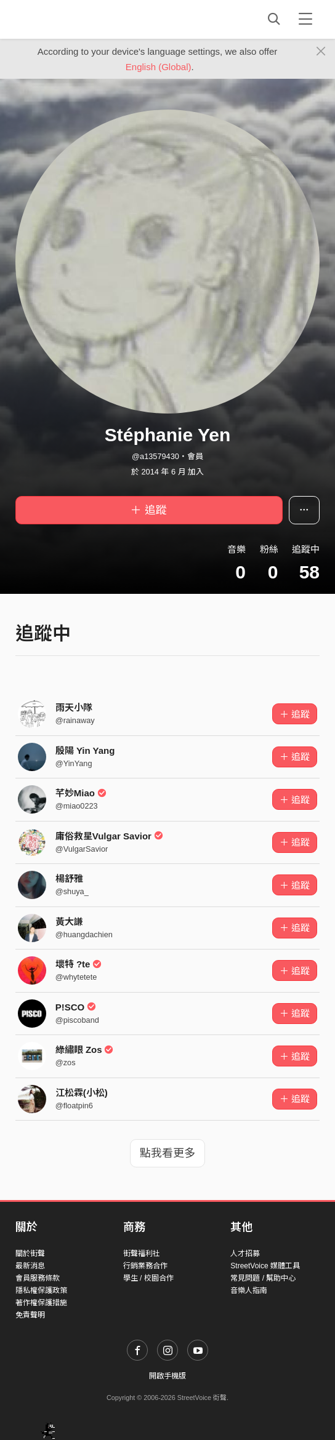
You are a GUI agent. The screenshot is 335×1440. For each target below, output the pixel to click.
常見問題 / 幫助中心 (263, 1278)
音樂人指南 (248, 1290)
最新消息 (30, 1266)
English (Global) (159, 67)
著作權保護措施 (41, 1302)
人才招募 (245, 1253)
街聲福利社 (141, 1253)
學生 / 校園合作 (148, 1278)
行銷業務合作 (145, 1266)
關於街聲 (30, 1253)
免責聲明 (30, 1315)
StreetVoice (66, 19)
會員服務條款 (37, 1278)
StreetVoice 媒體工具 (265, 1266)
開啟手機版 (167, 1376)
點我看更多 (167, 1153)
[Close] (321, 51)
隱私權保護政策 (41, 1290)
